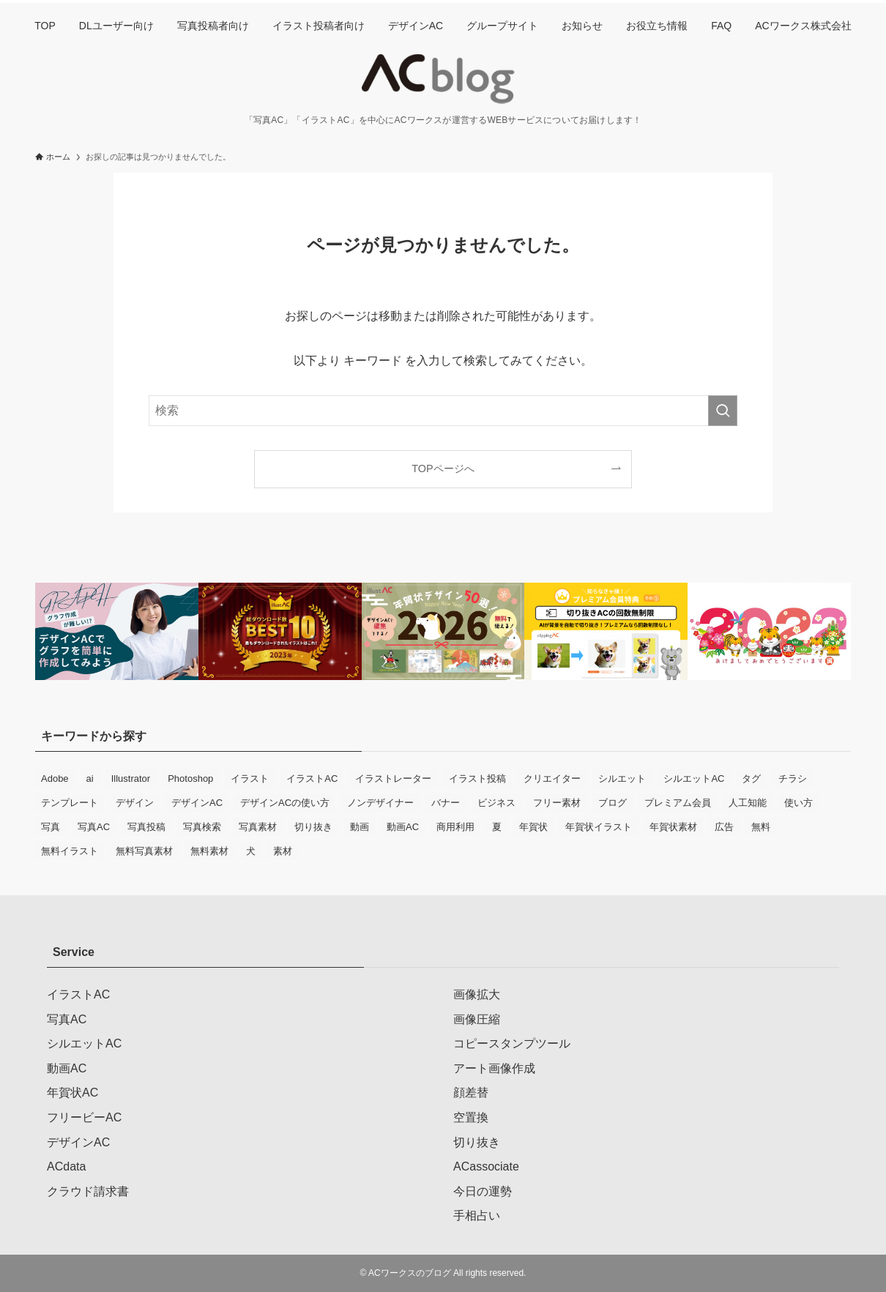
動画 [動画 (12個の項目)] (359, 826)
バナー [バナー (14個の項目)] (445, 802)
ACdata (66, 1166)
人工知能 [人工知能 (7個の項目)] (748, 802)
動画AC (66, 1068)
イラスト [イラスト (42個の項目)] (250, 778)
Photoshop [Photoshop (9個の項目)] (190, 778)
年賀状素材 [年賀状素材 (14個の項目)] (673, 826)
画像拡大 (476, 994)
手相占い (476, 1215)
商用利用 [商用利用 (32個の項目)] (455, 826)
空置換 (470, 1117)
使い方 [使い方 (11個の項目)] (798, 802)
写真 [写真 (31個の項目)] (50, 826)
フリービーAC (84, 1117)
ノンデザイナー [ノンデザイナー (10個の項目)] (380, 802)
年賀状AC (72, 1092)
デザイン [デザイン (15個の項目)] (135, 802)
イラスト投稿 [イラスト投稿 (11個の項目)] (477, 778)
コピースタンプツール (511, 1043)
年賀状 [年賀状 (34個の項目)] (533, 826)
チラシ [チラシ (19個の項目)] (792, 778)
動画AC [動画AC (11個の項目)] (403, 826)
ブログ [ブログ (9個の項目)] (612, 802)
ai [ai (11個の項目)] (90, 778)
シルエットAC (84, 1043)
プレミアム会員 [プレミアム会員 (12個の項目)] (677, 802)
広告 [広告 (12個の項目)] (724, 826)
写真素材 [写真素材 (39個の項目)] (258, 826)
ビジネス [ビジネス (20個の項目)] (496, 802)
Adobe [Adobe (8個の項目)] (55, 778)
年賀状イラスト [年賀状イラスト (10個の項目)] (598, 826)
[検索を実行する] (722, 410)
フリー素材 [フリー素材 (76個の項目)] (557, 802)
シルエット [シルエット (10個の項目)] (622, 778)
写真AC (66, 1019)
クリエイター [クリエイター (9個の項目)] (552, 778)
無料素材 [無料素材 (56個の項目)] (209, 850)
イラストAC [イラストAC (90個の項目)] (312, 778)
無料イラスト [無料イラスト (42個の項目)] (69, 850)
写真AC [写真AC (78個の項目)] (94, 826)
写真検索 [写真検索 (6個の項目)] (202, 826)
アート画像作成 (494, 1068)
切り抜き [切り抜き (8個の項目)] (313, 826)
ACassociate (486, 1166)
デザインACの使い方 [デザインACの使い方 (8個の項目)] (285, 802)
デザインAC (78, 1142)
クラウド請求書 (88, 1191)
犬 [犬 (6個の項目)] (251, 850)
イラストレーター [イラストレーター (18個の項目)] (393, 778)
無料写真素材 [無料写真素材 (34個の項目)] (144, 850)
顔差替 (470, 1092)
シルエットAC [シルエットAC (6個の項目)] (693, 778)
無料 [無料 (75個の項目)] (760, 826)
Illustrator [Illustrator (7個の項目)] (130, 778)
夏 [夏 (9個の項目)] (497, 826)
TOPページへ (443, 468)
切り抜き (476, 1142)
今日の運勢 (482, 1191)
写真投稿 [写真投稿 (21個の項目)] (146, 826)
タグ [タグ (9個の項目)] (751, 778)
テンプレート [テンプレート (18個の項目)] (69, 802)
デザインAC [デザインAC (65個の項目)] (197, 802)
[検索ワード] (443, 410)
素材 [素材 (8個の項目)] (282, 850)
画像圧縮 (476, 1019)
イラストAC (78, 994)
